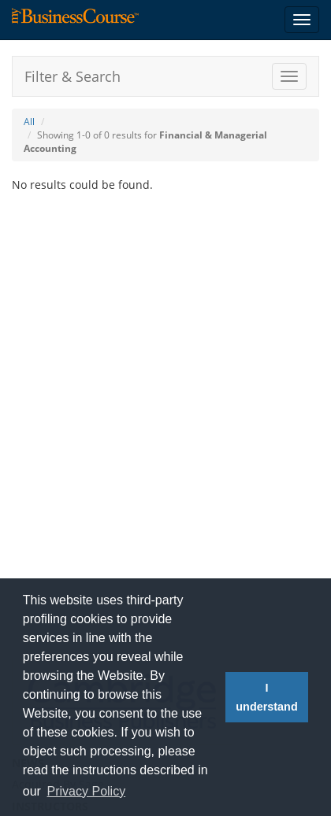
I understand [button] (266, 697)
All (29, 121)
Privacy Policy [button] (86, 791)
